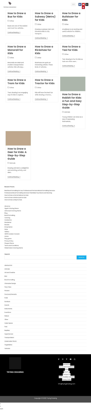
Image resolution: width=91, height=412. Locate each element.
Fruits (6, 298)
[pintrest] (66, 359)
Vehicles (7, 348)
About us (7, 206)
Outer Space (9, 323)
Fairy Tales (8, 287)
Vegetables (8, 345)
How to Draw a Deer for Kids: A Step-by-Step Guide (17, 153)
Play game (8, 238)
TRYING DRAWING (15, 372)
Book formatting (10, 280)
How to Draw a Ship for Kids (13, 200)
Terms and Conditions (12, 245)
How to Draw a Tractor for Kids (45, 81)
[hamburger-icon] (73, 4)
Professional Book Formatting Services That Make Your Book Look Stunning (28, 193)
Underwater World (10, 341)
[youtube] (70, 359)
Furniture (7, 301)
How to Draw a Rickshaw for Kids (44, 50)
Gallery (7, 232)
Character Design (10, 283)
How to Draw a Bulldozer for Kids (71, 17)
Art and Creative (10, 272)
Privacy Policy (9, 241)
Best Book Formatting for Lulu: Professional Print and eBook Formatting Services (30, 190)
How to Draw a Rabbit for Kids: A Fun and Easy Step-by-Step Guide (72, 101)
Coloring (7, 218)
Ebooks (7, 225)
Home (7, 236)
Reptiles (7, 330)
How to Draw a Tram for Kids (17, 81)
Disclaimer (8, 222)
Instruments (8, 309)
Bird (6, 276)
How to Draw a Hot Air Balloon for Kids (16, 195)
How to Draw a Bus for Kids (17, 15)
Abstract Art (8, 265)
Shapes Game (9, 243)
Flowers (7, 291)
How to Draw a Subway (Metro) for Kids (45, 17)
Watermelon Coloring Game (14, 248)
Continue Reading (14, 32)
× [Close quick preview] (0, 404)
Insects (7, 305)
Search (7, 254)
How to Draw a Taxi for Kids (71, 48)
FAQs (6, 229)
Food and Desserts (11, 294)
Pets (6, 327)
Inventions (8, 312)
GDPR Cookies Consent (12, 234)
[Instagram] (62, 359)
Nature (7, 316)
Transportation (9, 337)
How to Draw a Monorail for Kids (17, 50)
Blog (6, 213)
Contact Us (8, 220)
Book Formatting (10, 215)
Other (12, 21)
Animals (67, 112)
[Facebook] (58, 359)
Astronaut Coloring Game (13, 211)
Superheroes (9, 334)
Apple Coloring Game (12, 208)
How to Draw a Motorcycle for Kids (15, 197)
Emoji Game (8, 227)
